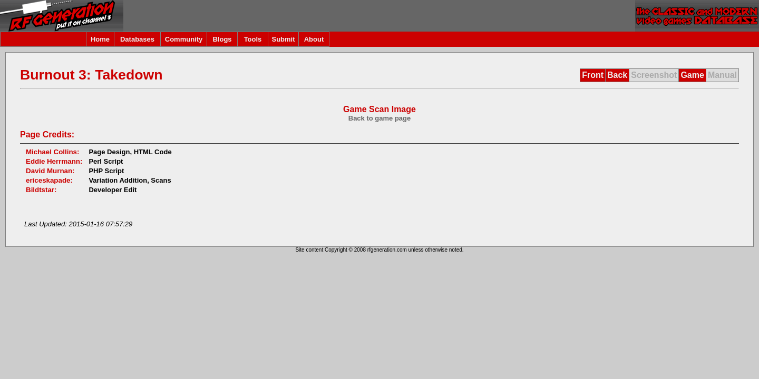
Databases (137, 39)
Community (184, 39)
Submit (283, 39)
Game (692, 75)
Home (100, 39)
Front (593, 75)
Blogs (221, 39)
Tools (253, 39)
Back (617, 75)
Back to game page (379, 118)
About (314, 39)
